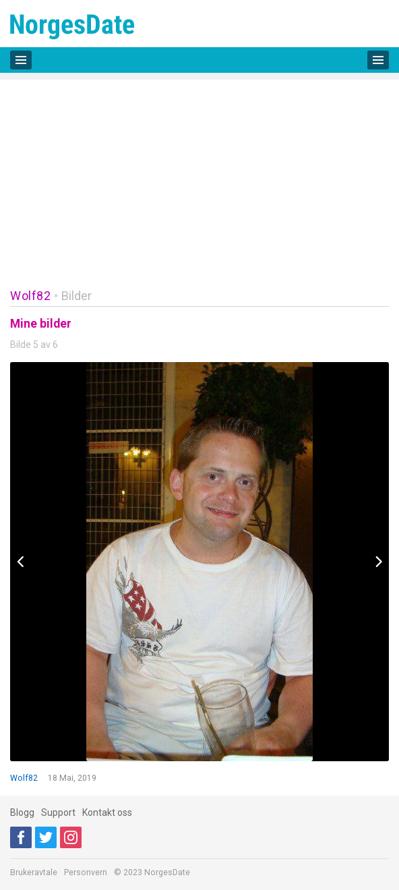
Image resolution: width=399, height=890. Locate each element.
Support (58, 812)
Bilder (76, 296)
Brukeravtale (33, 872)
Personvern (85, 872)
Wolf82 (30, 296)
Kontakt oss (107, 812)
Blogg (22, 812)
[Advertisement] (199, 174)
